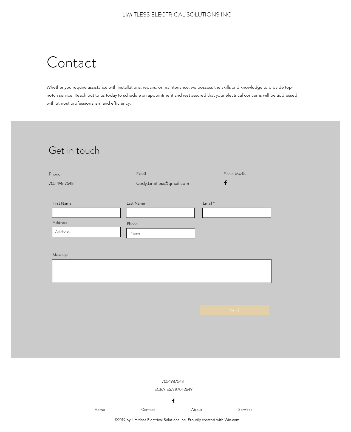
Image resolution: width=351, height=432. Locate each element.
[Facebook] (225, 183)
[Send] (234, 310)
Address (60, 222)
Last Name (136, 203)
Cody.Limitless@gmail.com (162, 183)
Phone (132, 224)
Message (60, 255)
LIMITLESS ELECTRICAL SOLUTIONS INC (176, 14)
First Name (62, 203)
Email (207, 203)
